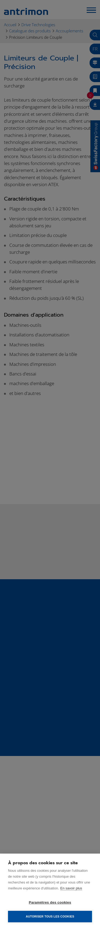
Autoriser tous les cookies (50, 916)
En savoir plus (71, 888)
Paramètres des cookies (50, 902)
